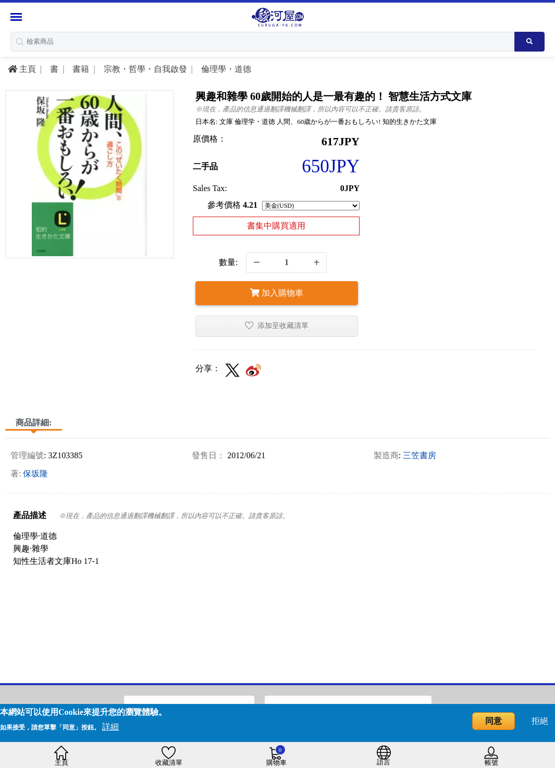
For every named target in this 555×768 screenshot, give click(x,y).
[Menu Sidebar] (17, 17)
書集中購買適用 (276, 225)
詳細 (110, 726)
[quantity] (286, 262)
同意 (493, 720)
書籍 (79, 69)
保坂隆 (35, 473)
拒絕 (540, 720)
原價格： (209, 138)
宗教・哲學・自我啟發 (144, 69)
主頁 (22, 69)
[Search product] (529, 42)
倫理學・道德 (225, 69)
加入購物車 (276, 292)
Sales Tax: (210, 188)
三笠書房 (419, 455)
